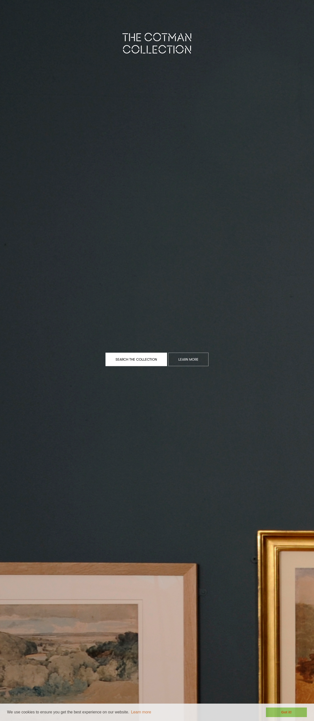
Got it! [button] (286, 712)
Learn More (188, 359)
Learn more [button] (141, 712)
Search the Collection (136, 359)
